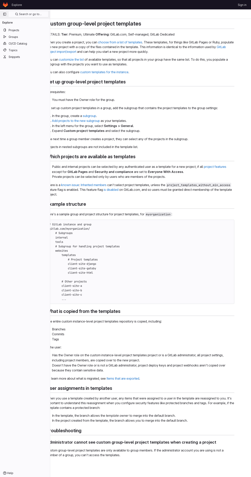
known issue (80, 185)
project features (225, 167)
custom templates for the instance (114, 72)
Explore (17, 4)
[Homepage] (5, 5)
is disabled (121, 190)
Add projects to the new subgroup (86, 121)
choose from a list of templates (130, 42)
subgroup (99, 116)
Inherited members (104, 185)
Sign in (242, 4)
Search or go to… (28, 14)
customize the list (81, 59)
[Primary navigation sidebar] (5, 14)
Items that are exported (133, 378)
